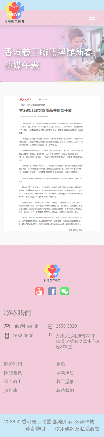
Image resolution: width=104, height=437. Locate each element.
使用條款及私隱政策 (77, 429)
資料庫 (10, 390)
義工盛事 (65, 381)
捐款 (60, 363)
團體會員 (13, 372)
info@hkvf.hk (25, 326)
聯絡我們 (65, 390)
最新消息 (65, 372)
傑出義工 (13, 381)
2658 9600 (23, 335)
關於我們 (13, 363)
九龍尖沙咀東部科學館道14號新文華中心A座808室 (77, 341)
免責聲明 (35, 429)
